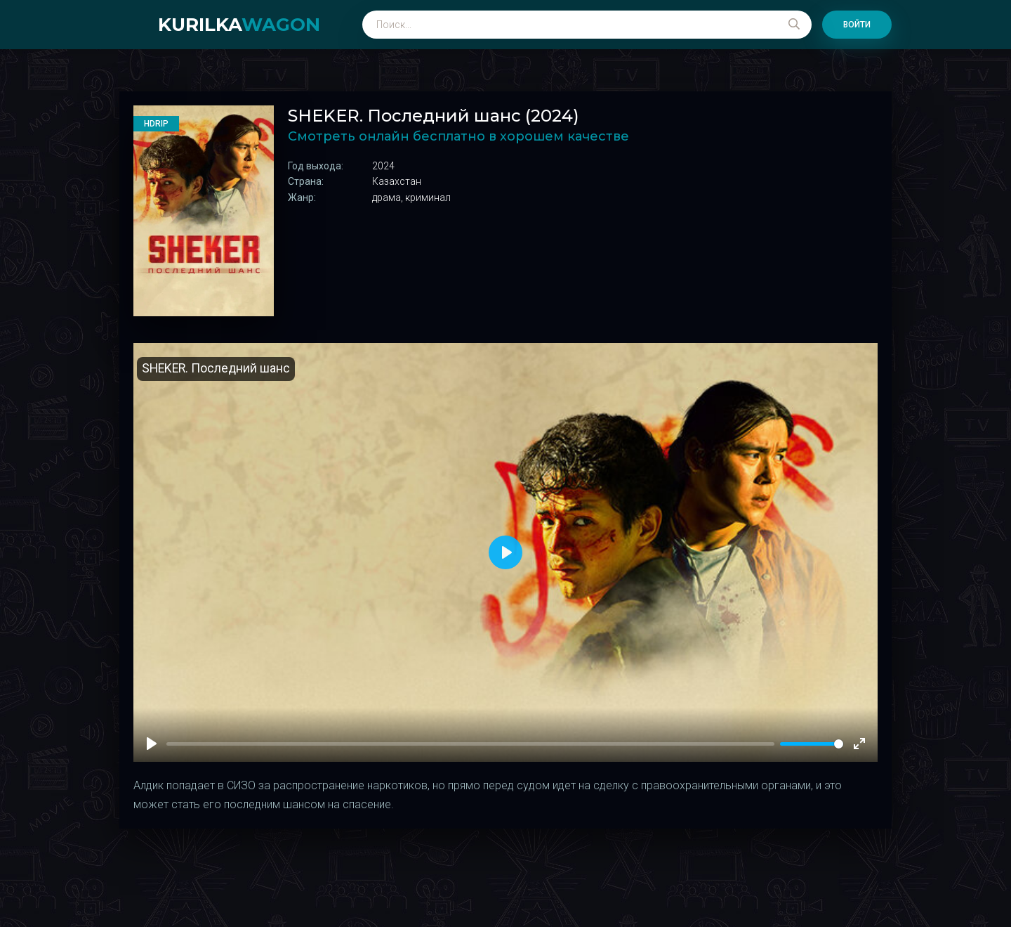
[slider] (811, 744)
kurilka (239, 24)
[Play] (151, 743)
